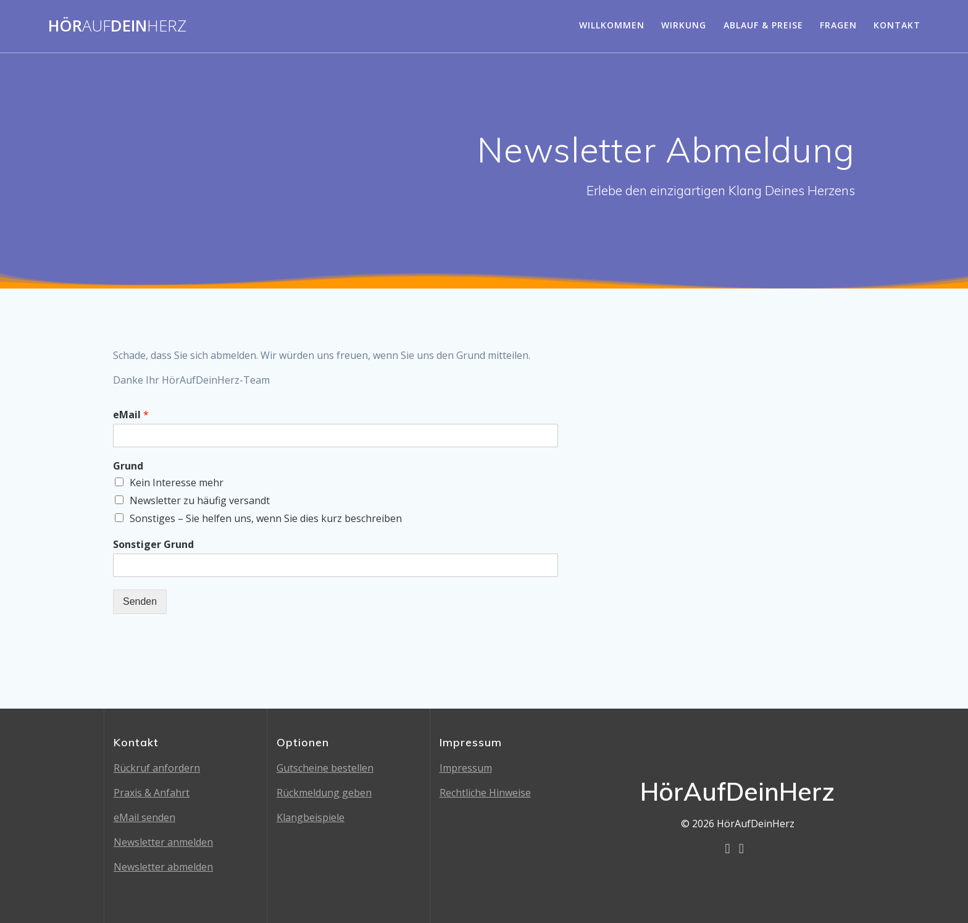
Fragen (838, 25)
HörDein (117, 26)
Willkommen (612, 25)
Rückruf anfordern (157, 768)
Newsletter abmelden (163, 867)
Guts (287, 768)
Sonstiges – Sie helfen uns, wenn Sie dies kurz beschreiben (266, 518)
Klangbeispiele (310, 817)
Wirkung (683, 25)
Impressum (466, 768)
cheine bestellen (335, 768)
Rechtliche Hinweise (485, 792)
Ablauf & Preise (763, 25)
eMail (131, 414)
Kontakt (897, 25)
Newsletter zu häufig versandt (200, 500)
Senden (140, 601)
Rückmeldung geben (324, 792)
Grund (128, 466)
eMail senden (144, 817)
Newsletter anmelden (163, 842)
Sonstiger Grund (153, 544)
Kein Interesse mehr (176, 482)
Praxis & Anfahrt (152, 792)
